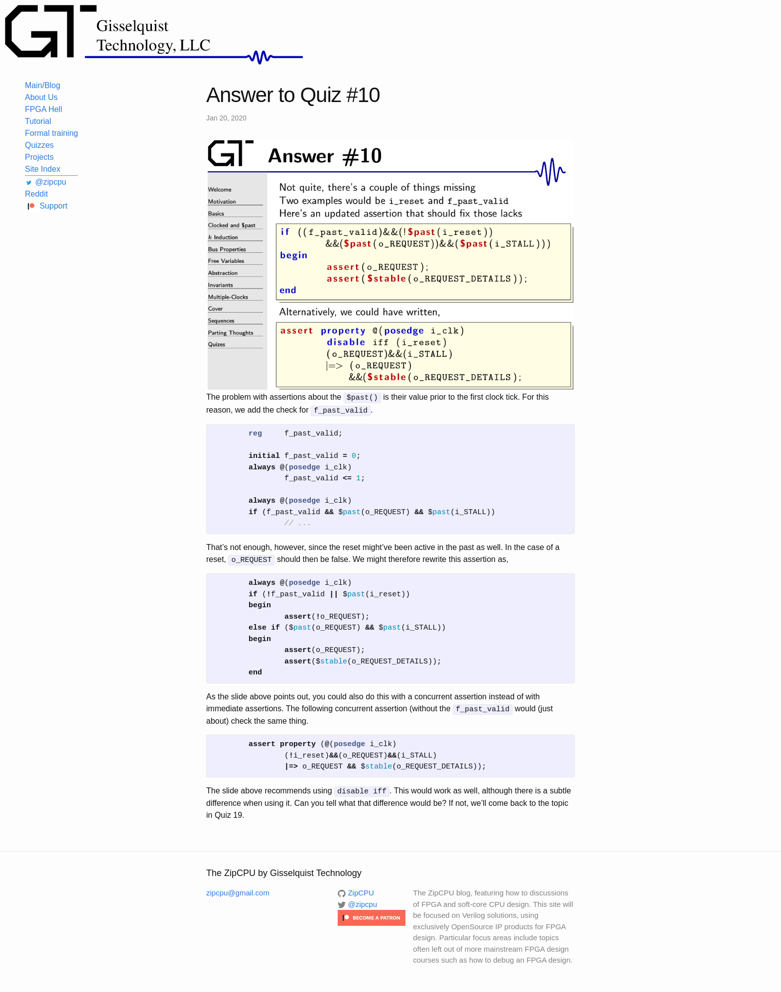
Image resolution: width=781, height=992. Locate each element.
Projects (39, 157)
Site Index (42, 169)
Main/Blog (42, 85)
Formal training (51, 133)
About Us (41, 97)
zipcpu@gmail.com (237, 889)
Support (46, 206)
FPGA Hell (43, 109)
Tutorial (38, 121)
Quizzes (39, 145)
